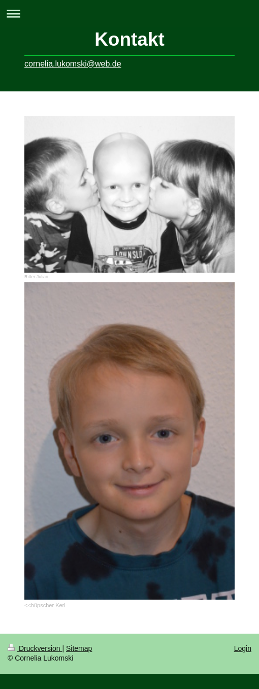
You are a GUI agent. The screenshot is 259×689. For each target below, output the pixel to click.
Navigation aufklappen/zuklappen (129, 13)
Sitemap (79, 648)
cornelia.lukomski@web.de (72, 63)
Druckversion (35, 648)
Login (242, 648)
